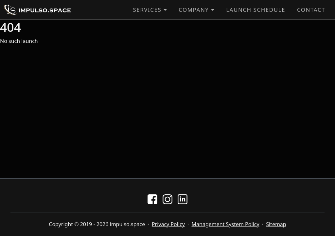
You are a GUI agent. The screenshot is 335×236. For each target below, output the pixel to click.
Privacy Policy (168, 224)
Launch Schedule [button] (255, 9)
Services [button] (147, 9)
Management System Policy (225, 224)
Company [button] (194, 9)
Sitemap (276, 224)
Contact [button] (311, 9)
